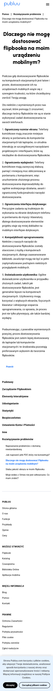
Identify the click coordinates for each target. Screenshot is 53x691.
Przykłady (7, 524)
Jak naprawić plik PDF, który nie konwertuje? (28, 455)
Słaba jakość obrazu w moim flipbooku (25, 469)
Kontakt (6, 603)
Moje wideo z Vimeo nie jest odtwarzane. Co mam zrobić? (27, 476)
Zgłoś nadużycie (10, 648)
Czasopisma (8, 564)
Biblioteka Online (10, 569)
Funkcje (6, 519)
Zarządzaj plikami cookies (34, 685)
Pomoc (5, 14)
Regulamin (7, 626)
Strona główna (9, 508)
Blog (4, 592)
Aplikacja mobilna (11, 575)
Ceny (4, 535)
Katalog (6, 558)
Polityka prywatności (12, 632)
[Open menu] (47, 4)
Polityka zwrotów (10, 643)
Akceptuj (10, 685)
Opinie (5, 530)
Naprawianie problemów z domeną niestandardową (23, 448)
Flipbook (6, 553)
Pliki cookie (7, 637)
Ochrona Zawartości (12, 621)
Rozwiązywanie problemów (27, 14)
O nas (5, 513)
